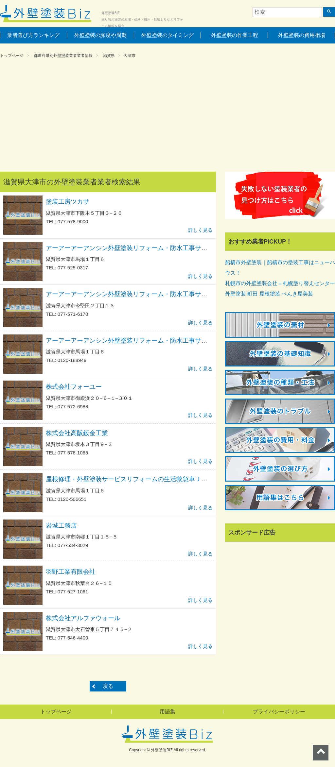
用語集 (167, 711)
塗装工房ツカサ (67, 201)
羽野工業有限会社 (71, 571)
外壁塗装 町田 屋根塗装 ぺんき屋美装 (269, 294)
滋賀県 (109, 55)
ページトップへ (320, 752)
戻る (108, 686)
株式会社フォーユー (74, 386)
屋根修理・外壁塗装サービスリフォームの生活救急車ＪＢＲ (130, 479)
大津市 (129, 55)
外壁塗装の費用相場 (301, 35)
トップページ (12, 55)
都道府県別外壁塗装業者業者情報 (63, 55)
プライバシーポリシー (279, 711)
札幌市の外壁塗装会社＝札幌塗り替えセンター (280, 283)
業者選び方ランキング (33, 35)
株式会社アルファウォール (83, 618)
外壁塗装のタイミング (167, 35)
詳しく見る (200, 230)
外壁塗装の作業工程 (234, 35)
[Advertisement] (167, 116)
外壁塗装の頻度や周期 (100, 35)
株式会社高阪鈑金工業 (77, 433)
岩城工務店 (61, 525)
